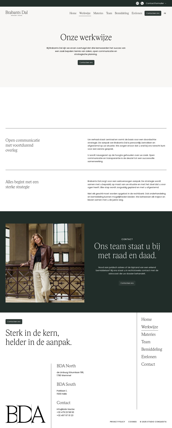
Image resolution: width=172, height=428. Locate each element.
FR (165, 13)
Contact (148, 364)
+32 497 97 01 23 (65, 415)
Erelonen (137, 13)
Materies (98, 13)
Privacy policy (117, 422)
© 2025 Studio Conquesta (153, 422)
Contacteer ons (152, 13)
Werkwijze (85, 13)
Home (73, 13)
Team (109, 13)
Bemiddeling (122, 13)
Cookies (132, 422)
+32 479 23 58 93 (65, 412)
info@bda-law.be (66, 409)
